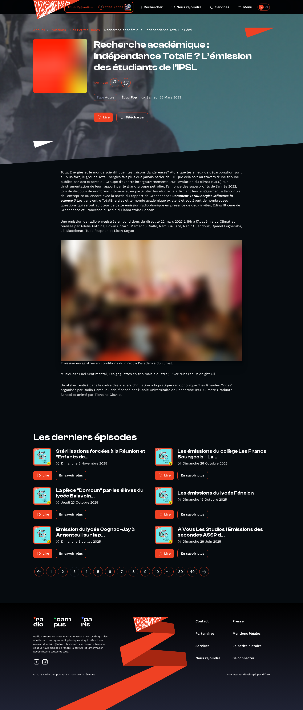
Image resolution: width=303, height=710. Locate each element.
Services (219, 7)
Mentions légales (249, 633)
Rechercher (151, 7)
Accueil (39, 30)
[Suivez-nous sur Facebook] (36, 662)
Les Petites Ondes (85, 30)
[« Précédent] (39, 571)
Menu (245, 7)
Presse (240, 621)
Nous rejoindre (186, 7)
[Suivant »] (204, 571)
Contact (204, 621)
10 (157, 571)
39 (180, 571)
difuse (266, 674)
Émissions (58, 30)
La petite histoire (249, 646)
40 (192, 571)
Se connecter (246, 658)
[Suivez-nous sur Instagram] (45, 662)
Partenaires (207, 633)
